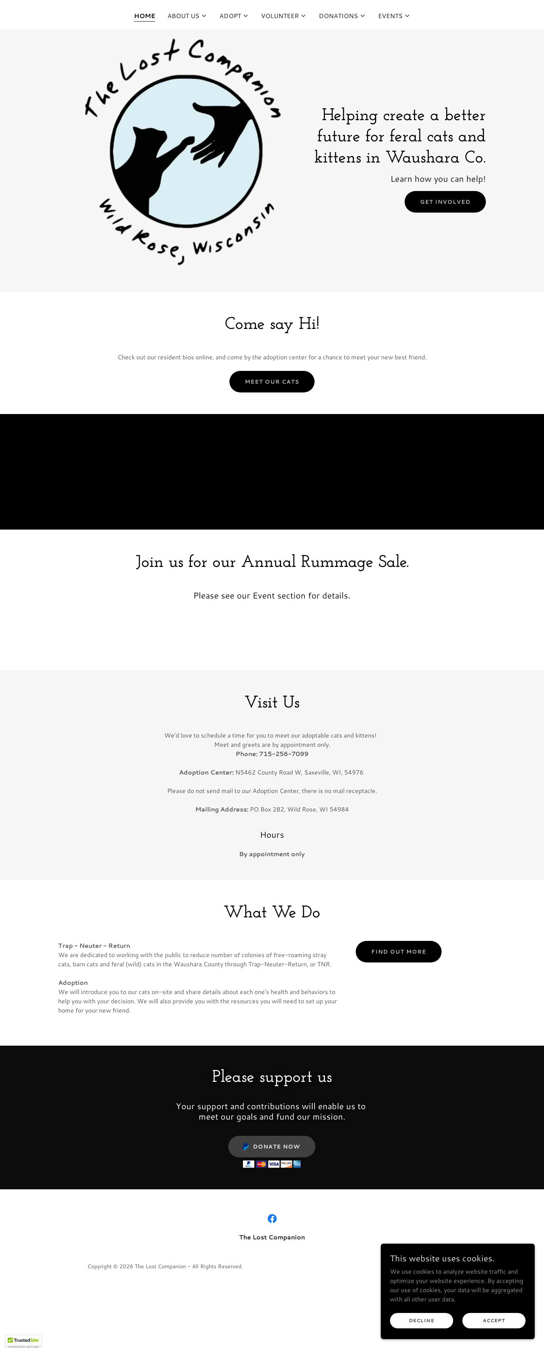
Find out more (398, 952)
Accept (494, 1326)
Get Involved (445, 202)
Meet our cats (272, 382)
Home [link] (144, 15)
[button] (187, 15)
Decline (421, 1326)
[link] (272, 1218)
